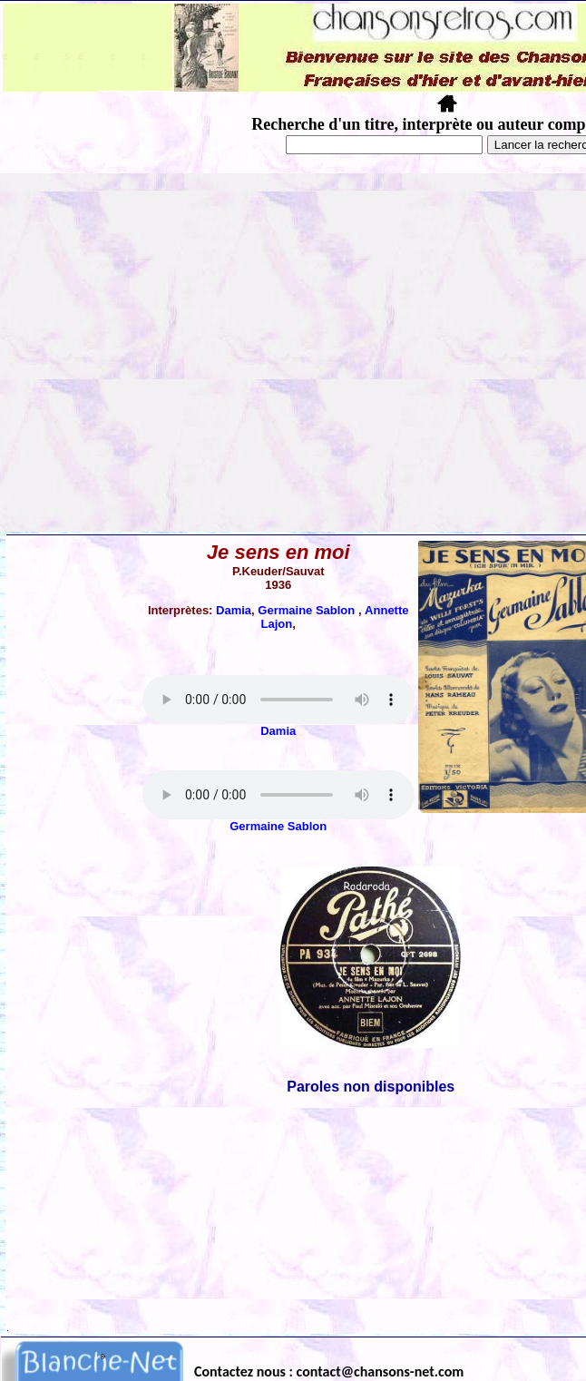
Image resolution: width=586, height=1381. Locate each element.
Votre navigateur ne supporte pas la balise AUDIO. (278, 699)
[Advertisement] (170, 352)
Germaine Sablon (308, 610)
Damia (233, 610)
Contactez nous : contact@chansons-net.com (329, 1371)
